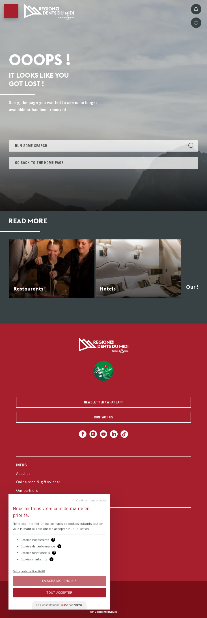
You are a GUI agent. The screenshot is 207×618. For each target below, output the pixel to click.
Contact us (103, 417)
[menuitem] (103, 481)
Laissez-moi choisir (59, 580)
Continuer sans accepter (91, 500)
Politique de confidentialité (29, 571)
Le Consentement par (59, 605)
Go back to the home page (39, 162)
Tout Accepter (59, 592)
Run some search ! (32, 145)
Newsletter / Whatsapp (103, 402)
